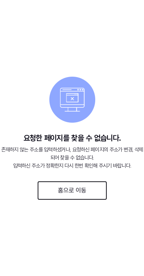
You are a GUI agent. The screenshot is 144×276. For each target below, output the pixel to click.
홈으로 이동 (72, 190)
